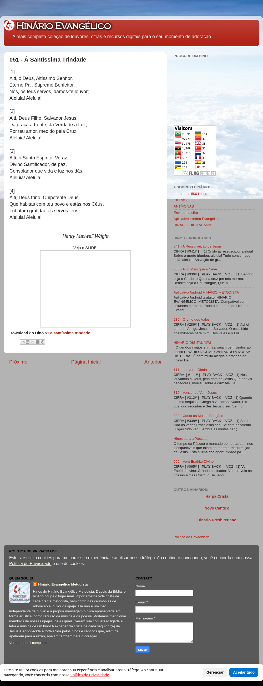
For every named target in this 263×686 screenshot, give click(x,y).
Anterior (153, 362)
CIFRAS (180, 200)
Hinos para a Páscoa (190, 439)
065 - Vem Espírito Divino (194, 461)
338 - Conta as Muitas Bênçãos (198, 416)
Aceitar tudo (244, 672)
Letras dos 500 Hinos (190, 194)
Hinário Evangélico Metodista (63, 584)
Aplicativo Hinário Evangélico (196, 219)
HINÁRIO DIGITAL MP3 (192, 225)
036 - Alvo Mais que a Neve (195, 269)
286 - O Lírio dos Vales (192, 319)
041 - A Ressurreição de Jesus (198, 246)
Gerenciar (215, 672)
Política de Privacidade (192, 537)
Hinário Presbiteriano (217, 520)
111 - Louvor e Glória (190, 370)
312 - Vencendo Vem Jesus (195, 393)
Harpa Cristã (216, 496)
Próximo (18, 362)
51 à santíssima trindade (67, 333)
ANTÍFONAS (184, 206)
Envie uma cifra (186, 213)
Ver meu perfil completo (28, 643)
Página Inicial (85, 362)
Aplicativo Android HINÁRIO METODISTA (206, 292)
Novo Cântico (216, 508)
